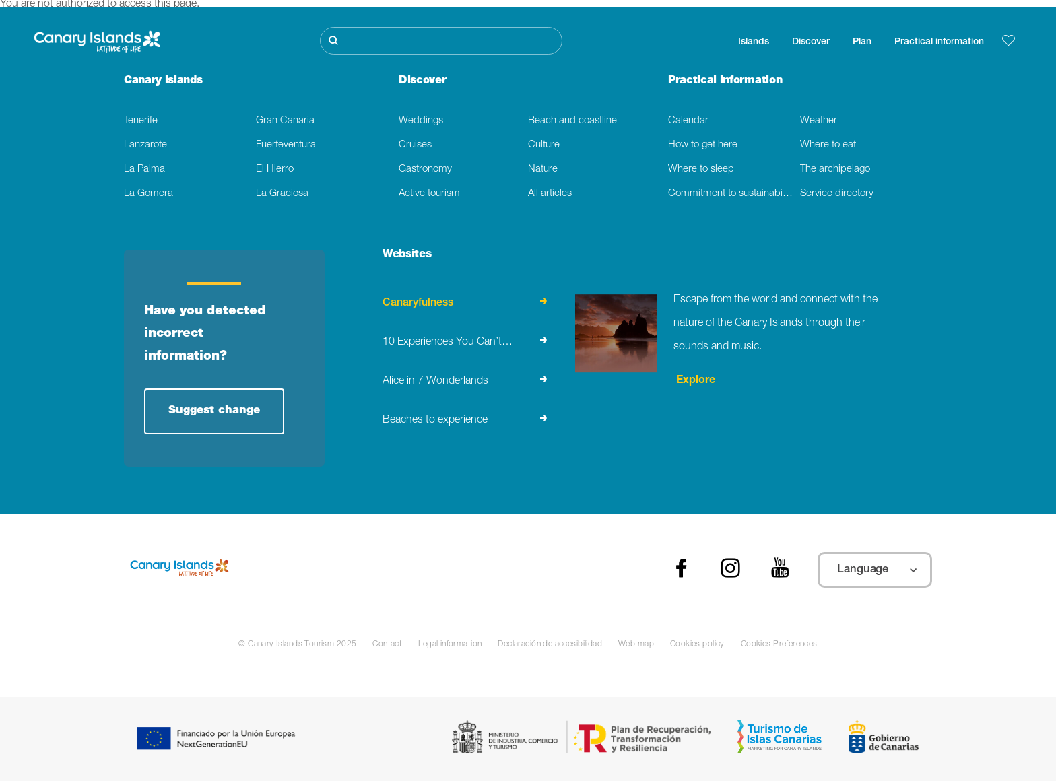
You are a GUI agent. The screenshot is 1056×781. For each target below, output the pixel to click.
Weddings (421, 121)
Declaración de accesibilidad (550, 644)
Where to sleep (701, 169)
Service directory (836, 194)
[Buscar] (441, 41)
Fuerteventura (286, 145)
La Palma (144, 169)
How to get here (702, 145)
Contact (387, 644)
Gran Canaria (285, 121)
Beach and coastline (572, 121)
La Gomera (148, 194)
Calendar (688, 121)
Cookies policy (697, 644)
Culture (544, 145)
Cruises (415, 145)
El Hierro (275, 169)
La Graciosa (282, 194)
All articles (550, 194)
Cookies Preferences (779, 644)
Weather (818, 121)
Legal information (450, 644)
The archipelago (835, 169)
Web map (636, 644)
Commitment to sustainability (731, 194)
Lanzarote (145, 145)
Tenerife (141, 121)
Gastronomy (425, 169)
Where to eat (828, 145)
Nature (543, 169)
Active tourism (429, 194)
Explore (694, 381)
